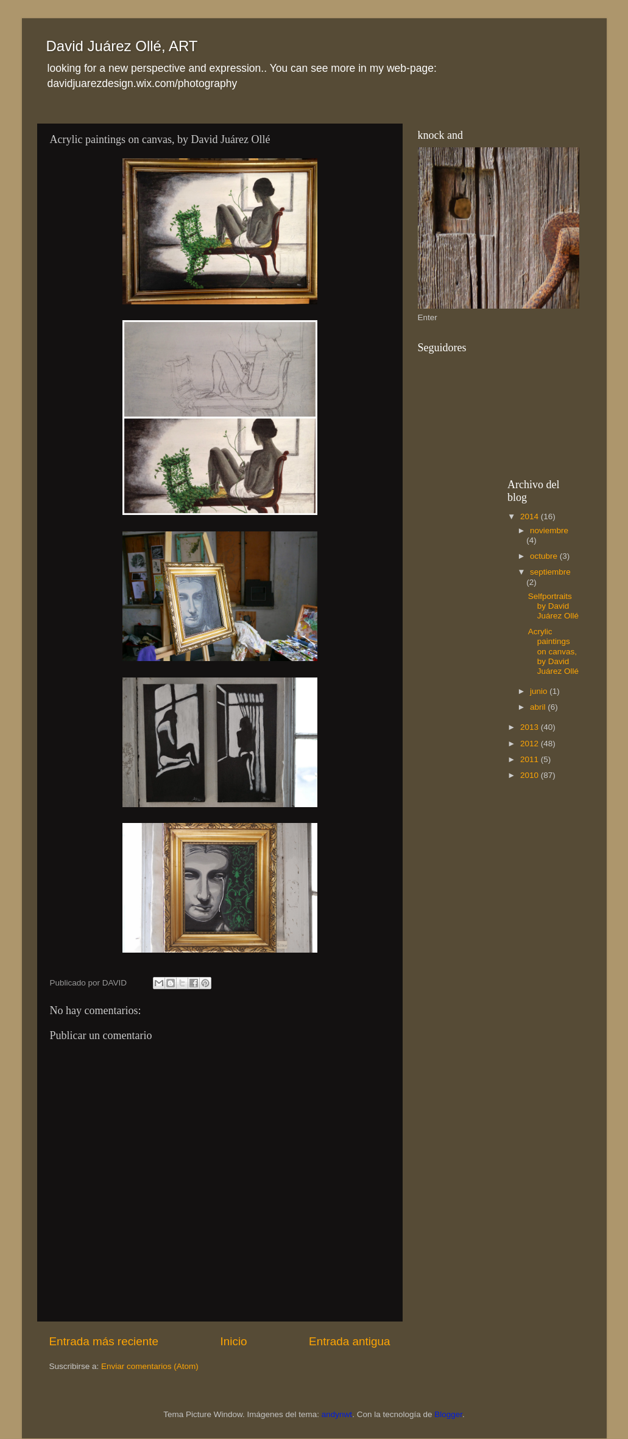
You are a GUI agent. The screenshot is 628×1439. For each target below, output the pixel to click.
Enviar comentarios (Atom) (150, 1366)
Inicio (234, 1341)
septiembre (550, 571)
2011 (530, 759)
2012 (530, 743)
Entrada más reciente (104, 1341)
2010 (530, 775)
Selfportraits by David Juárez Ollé (553, 606)
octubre (545, 556)
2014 (530, 516)
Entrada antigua (349, 1341)
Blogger (448, 1414)
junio (539, 691)
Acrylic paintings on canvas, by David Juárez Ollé (553, 651)
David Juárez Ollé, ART (122, 46)
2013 (530, 727)
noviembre (549, 530)
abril (539, 707)
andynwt (337, 1414)
